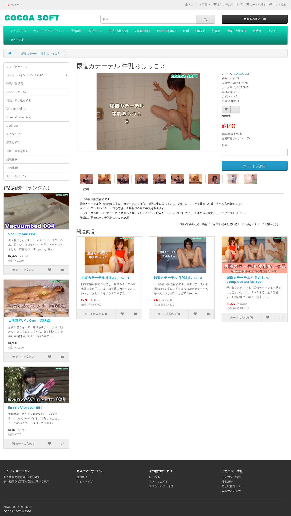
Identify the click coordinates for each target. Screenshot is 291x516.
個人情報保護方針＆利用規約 (21, 477)
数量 (224, 145)
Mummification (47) (18, 117)
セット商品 (17, 40)
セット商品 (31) (16, 176)
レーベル (154, 477)
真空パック (95, 31)
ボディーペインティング (49, 31)
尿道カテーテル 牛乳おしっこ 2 (178, 277)
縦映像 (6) (12, 159)
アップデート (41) (17, 67)
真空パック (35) (16, 92)
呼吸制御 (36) (14, 83)
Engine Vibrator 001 (25, 407)
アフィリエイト (158, 481)
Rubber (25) (13, 134)
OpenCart (26, 507)
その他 (272, 31)
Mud (186, 31)
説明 (86, 189)
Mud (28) (12, 126)
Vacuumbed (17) (16, 109)
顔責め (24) (13, 142)
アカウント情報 (231, 477)
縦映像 (257, 31)
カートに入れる (255, 165)
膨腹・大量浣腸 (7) (17, 151)
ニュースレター (231, 491)
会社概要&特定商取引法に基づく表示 (26, 481)
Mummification (166, 31)
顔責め (216, 31)
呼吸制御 (76, 31)
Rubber (200, 31)
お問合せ (81, 477)
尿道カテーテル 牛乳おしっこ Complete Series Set (249, 279)
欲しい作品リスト (233, 486)
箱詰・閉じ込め (118, 31)
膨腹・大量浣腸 (236, 31)
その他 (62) (13, 168)
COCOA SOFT (242, 74)
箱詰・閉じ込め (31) (18, 100)
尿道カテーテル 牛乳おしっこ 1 (105, 277)
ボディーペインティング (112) (37, 75)
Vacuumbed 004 (21, 234)
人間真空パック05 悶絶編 (29, 320)
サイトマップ (84, 481)
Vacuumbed (142, 31)
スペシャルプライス (161, 486)
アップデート (18, 31)
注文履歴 (227, 481)
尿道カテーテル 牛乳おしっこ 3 (40, 53)
